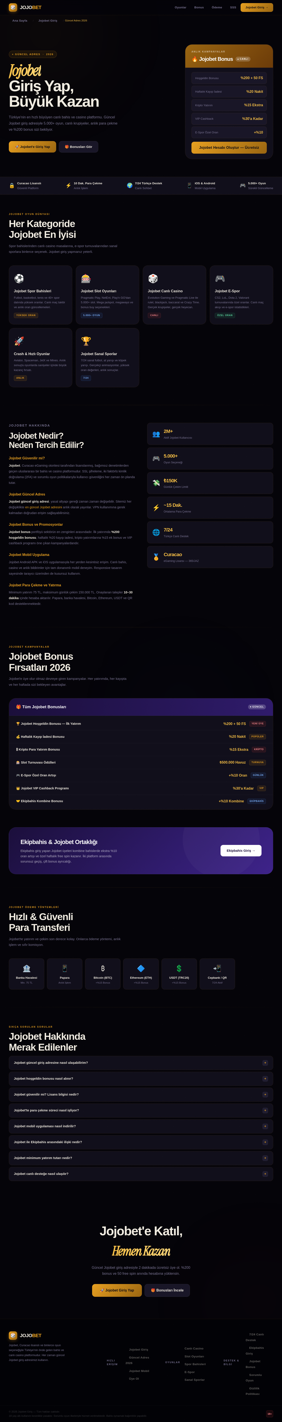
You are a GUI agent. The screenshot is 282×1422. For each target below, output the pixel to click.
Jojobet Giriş (138, 1349)
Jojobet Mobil (139, 1371)
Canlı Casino (194, 1348)
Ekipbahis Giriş (255, 1350)
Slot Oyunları (194, 1356)
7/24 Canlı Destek (255, 1337)
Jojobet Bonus (253, 1364)
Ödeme (217, 7)
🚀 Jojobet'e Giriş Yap (32, 147)
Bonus (199, 7)
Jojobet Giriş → (256, 7)
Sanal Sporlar (195, 1379)
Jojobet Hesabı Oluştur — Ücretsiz (229, 147)
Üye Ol (134, 1378)
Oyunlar (180, 7)
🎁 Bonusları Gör (78, 147)
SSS (233, 7)
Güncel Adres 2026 (137, 1360)
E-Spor (190, 1372)
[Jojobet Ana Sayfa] (25, 7)
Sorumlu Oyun (254, 1377)
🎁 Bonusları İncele (167, 1290)
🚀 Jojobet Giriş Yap (117, 1290)
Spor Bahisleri (195, 1364)
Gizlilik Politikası (253, 1391)
